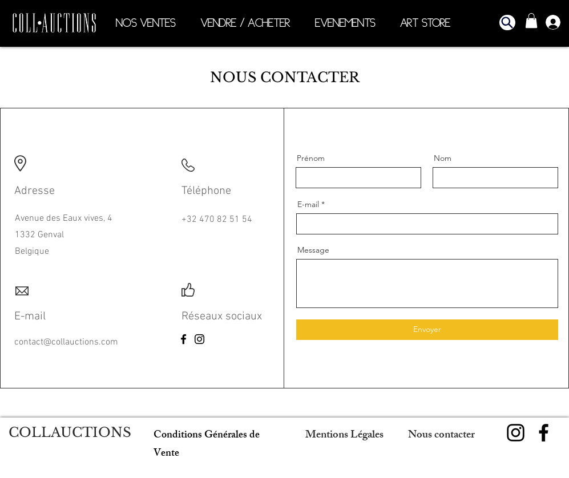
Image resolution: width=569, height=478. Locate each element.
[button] (507, 22)
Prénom (311, 158)
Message (313, 250)
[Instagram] (199, 339)
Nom (442, 158)
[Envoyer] (427, 329)
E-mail (308, 204)
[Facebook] (183, 339)
